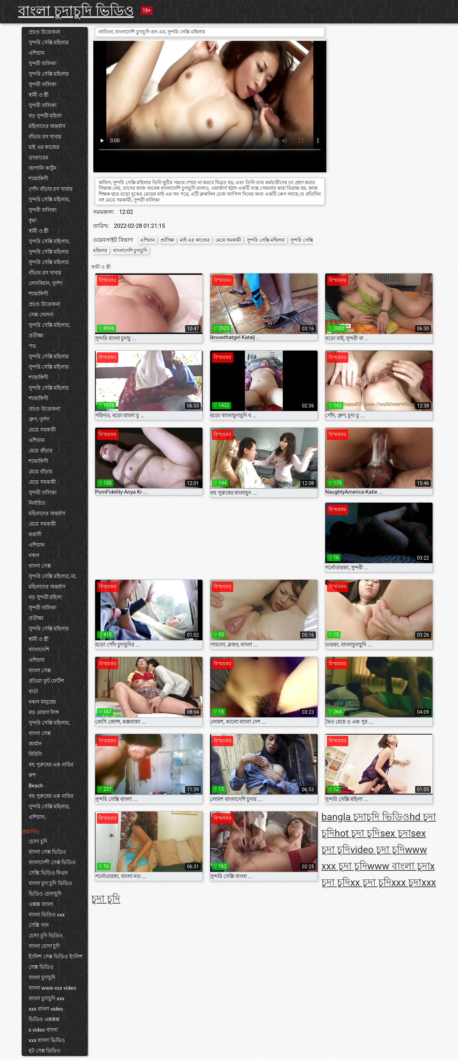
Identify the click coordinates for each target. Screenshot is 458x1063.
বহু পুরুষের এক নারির (51, 765)
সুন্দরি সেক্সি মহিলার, (49, 199)
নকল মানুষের (42, 702)
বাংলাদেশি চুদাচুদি (130, 250)
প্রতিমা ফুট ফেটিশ (46, 681)
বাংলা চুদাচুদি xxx (46, 998)
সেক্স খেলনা (41, 315)
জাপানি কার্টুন (42, 168)
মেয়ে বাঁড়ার (40, 451)
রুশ (32, 775)
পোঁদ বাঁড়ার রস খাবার (50, 189)
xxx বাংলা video (46, 1009)
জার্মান (35, 744)
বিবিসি (35, 754)
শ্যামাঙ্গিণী (38, 178)
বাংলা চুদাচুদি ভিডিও (76, 11)
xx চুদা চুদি (370, 882)
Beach (36, 786)
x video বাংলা (43, 1030)
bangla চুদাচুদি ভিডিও (365, 817)
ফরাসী (35, 534)
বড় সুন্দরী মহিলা (45, 116)
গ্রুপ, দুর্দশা (39, 419)
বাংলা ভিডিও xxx (47, 915)
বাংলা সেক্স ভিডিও (47, 852)
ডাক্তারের (38, 158)
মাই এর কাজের (44, 147)
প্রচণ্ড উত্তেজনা (44, 32)
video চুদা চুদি (377, 849)
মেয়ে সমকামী (42, 430)
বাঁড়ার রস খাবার (45, 137)
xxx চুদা (406, 882)
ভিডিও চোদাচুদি (45, 894)
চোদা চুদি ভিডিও (46, 936)
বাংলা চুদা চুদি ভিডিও (50, 883)
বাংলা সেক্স (40, 566)
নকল (34, 555)
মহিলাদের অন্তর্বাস (47, 126)
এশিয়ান (37, 53)
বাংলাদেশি (39, 649)
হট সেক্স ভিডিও (44, 1051)
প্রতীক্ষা (36, 335)
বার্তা (33, 691)
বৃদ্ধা (33, 220)
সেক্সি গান (39, 925)
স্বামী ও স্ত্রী (38, 95)
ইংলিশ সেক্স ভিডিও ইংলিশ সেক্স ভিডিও (56, 961)
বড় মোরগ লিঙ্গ (44, 712)
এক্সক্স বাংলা (41, 904)
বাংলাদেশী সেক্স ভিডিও (52, 862)
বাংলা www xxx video (52, 988)
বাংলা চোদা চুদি (44, 946)
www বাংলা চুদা (398, 866)
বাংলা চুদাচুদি (42, 977)
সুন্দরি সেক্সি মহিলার (49, 42)
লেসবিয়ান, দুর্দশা (45, 283)
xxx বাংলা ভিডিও (47, 1040)
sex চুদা (395, 833)
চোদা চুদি (38, 841)
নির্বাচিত (37, 503)
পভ (32, 346)
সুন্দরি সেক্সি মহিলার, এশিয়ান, (49, 811)
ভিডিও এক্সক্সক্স (44, 1019)
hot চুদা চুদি (357, 833)
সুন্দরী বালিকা (42, 63)
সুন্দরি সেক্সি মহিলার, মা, (52, 576)
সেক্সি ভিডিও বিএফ (48, 873)
